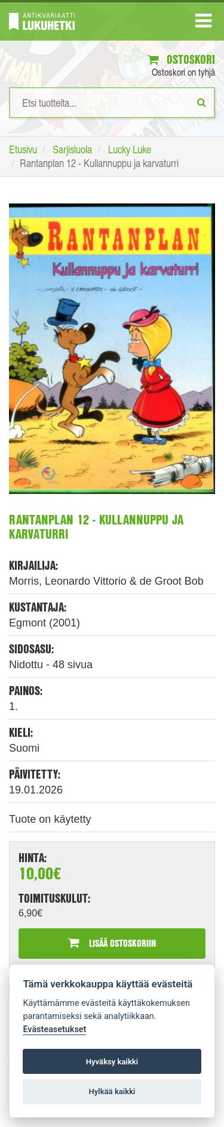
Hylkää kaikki (111, 1091)
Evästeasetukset (54, 1029)
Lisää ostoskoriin (112, 943)
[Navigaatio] (203, 23)
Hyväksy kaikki (112, 1061)
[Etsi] (201, 102)
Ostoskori (181, 59)
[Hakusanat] (112, 102)
